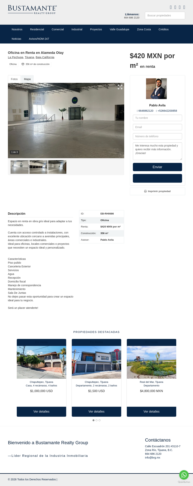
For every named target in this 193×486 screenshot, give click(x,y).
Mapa (27, 79)
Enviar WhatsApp (157, 178)
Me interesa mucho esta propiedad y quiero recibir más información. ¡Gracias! (157, 151)
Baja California (45, 57)
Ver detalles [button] (42, 411)
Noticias (16, 38)
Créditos (164, 29)
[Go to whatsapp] (184, 475)
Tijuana (29, 57)
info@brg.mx (152, 457)
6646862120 (146, 110)
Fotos (14, 79)
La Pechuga (15, 57)
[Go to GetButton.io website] (184, 482)
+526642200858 (167, 110)
